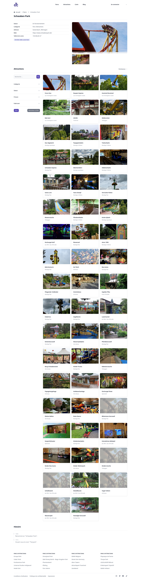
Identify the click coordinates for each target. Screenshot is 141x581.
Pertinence (123, 69)
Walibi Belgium (76, 556)
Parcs (57, 4)
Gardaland (75, 568)
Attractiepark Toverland (79, 565)
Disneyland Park (48, 556)
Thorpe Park (104, 559)
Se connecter (115, 4)
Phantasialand (47, 562)
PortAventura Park (19, 562)
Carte (76, 4)
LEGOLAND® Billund (107, 562)
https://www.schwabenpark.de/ (42, 33)
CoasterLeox (80, 52)
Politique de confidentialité (38, 576)
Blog (84, 4)
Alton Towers (76, 562)
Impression (51, 576)
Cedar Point (17, 559)
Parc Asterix (46, 568)
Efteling (45, 565)
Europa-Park (17, 556)
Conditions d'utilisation (21, 576)
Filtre (16, 110)
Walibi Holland (105, 568)
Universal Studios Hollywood (22, 565)
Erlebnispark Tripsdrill (107, 565)
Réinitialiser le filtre (33, 110)
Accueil (17, 12)
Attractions (66, 4)
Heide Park (17, 568)
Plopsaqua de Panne (107, 556)
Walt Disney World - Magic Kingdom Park (55, 559)
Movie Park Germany (78, 559)
